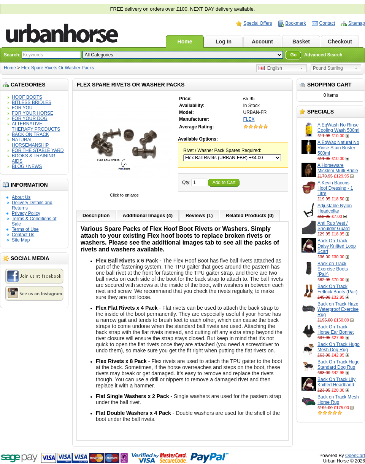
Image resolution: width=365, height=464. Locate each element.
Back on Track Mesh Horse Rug (338, 399)
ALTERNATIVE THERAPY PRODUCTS (36, 126)
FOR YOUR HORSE (32, 113)
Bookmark (296, 23)
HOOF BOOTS (27, 97)
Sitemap (356, 23)
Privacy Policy (26, 213)
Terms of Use (25, 229)
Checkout (340, 41)
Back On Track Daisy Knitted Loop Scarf (336, 246)
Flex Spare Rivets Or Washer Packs (57, 67)
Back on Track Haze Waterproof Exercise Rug (338, 309)
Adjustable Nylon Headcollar (334, 208)
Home (185, 41)
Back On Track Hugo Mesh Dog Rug (338, 347)
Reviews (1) (199, 215)
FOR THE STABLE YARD (37, 150)
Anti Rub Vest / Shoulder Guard (333, 226)
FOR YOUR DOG (30, 118)
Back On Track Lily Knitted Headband (336, 382)
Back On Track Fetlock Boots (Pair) (337, 289)
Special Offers (257, 23)
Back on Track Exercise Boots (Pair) (332, 269)
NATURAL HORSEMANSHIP (30, 142)
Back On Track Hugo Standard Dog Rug (338, 364)
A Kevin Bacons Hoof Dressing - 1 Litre (335, 188)
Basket (301, 41)
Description (96, 215)
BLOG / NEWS (27, 166)
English (270, 68)
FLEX (249, 119)
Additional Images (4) (148, 215)
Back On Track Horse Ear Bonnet (335, 329)
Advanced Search (323, 55)
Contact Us (23, 234)
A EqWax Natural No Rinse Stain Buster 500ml (338, 148)
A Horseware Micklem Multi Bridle (337, 168)
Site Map (21, 240)
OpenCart (355, 455)
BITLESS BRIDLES (31, 102)
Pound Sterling (328, 68)
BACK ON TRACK (30, 134)
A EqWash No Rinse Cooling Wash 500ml (338, 127)
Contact (327, 23)
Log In (224, 41)
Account (262, 41)
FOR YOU (22, 107)
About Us (21, 197)
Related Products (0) (250, 215)
